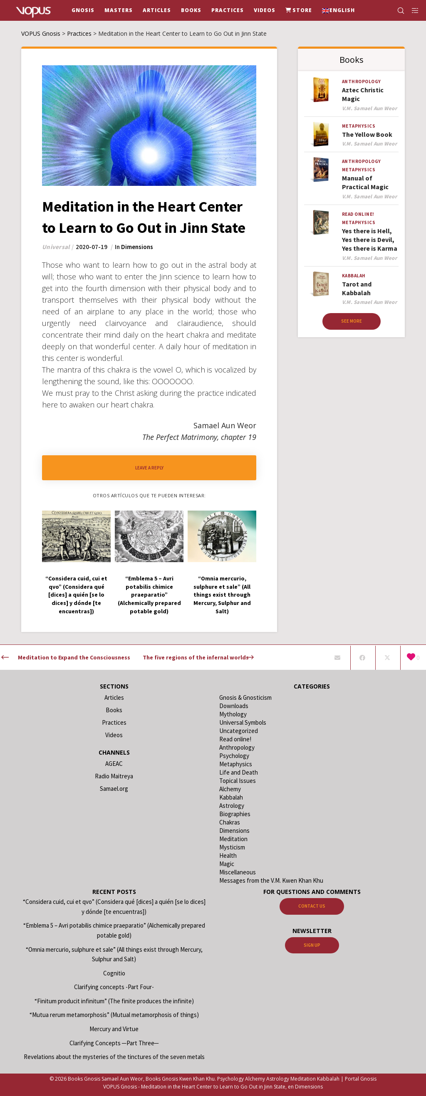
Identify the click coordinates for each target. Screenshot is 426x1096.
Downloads (233, 706)
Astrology (231, 806)
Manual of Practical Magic (365, 182)
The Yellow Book (367, 134)
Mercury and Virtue (114, 1029)
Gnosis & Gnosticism (245, 697)
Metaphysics (359, 126)
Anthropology (361, 81)
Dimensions (137, 247)
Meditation (233, 839)
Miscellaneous (237, 872)
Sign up (312, 945)
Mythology (233, 714)
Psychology (234, 756)
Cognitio (114, 973)
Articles (114, 697)
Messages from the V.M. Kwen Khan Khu (271, 880)
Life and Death (238, 772)
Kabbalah (354, 276)
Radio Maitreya (114, 776)
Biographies (234, 814)
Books (114, 710)
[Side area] (412, 10)
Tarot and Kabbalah (357, 288)
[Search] (397, 10)
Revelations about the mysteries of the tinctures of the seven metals (114, 1057)
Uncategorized (238, 731)
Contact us (311, 906)
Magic (226, 864)
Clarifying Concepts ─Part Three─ (114, 1043)
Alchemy (230, 789)
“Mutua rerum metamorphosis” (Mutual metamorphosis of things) (114, 1015)
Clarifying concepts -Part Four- (114, 987)
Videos (114, 735)
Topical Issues (237, 781)
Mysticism (232, 847)
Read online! (358, 214)
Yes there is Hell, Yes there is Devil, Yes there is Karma (369, 240)
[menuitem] (338, 10)
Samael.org (114, 788)
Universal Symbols (242, 722)
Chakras (229, 822)
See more (351, 321)
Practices (114, 722)
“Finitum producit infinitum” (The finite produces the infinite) (114, 1001)
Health (228, 855)
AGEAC (114, 764)
